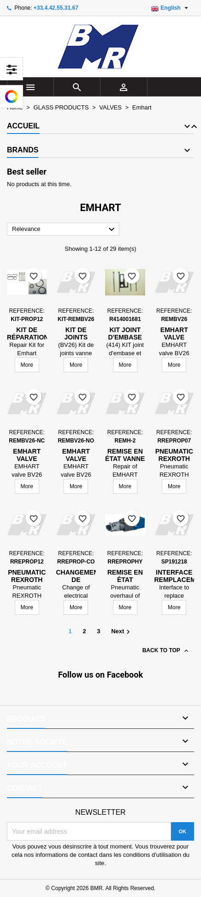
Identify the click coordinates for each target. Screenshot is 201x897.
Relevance (64, 229)
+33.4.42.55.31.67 (56, 8)
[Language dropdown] (170, 8)
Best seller (27, 171)
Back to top (166, 651)
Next (121, 632)
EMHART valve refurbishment (35, 459)
